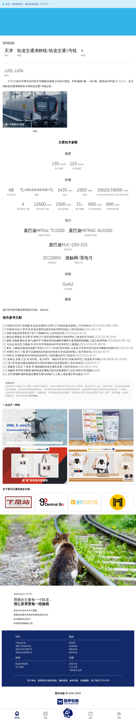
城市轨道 (73, 652)
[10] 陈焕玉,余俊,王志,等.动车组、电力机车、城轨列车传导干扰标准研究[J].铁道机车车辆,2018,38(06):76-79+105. (65, 359)
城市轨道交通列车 (23, 649)
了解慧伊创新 (75, 670)
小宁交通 (73, 667)
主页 (6, 4)
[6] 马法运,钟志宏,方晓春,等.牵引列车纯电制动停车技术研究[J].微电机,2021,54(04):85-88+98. (54, 344)
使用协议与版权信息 (47, 680)
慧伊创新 (60, 693)
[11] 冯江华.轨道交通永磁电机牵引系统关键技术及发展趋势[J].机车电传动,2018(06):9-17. (51, 363)
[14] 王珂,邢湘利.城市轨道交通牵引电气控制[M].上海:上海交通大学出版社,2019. (46, 374)
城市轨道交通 (30, 4)
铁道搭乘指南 (21, 664)
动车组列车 (16, 4)
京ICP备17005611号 (100, 680)
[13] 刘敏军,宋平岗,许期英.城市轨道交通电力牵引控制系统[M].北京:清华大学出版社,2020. (51, 370)
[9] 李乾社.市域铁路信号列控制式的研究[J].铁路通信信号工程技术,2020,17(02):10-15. (49, 355)
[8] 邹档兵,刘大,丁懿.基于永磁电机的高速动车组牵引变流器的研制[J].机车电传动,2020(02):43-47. (56, 351)
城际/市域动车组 (23, 646)
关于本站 (33, 396)
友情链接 (84, 680)
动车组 (17, 715)
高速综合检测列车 (23, 652)
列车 (17, 636)
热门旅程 (19, 667)
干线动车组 (20, 643)
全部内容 (73, 664)
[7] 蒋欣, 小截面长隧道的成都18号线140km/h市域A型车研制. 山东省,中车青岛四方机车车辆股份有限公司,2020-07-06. (68, 348)
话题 (119, 715)
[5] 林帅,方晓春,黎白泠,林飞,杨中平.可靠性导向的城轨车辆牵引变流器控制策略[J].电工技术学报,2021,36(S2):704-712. (67, 340)
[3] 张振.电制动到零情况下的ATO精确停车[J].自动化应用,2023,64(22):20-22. (45, 333)
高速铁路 (73, 646)
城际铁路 (73, 649)
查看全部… (45, 310)
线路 (45, 715)
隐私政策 (63, 680)
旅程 (90, 715)
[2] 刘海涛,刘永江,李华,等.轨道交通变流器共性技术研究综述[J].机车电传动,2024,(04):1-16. (52, 329)
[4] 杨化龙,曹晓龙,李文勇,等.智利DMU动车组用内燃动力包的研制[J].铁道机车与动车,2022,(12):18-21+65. (60, 336)
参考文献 (74, 680)
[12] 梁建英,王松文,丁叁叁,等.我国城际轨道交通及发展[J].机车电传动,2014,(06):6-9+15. (50, 366)
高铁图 (72, 643)
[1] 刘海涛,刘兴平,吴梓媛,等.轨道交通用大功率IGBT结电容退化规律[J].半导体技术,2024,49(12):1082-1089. (61, 325)
